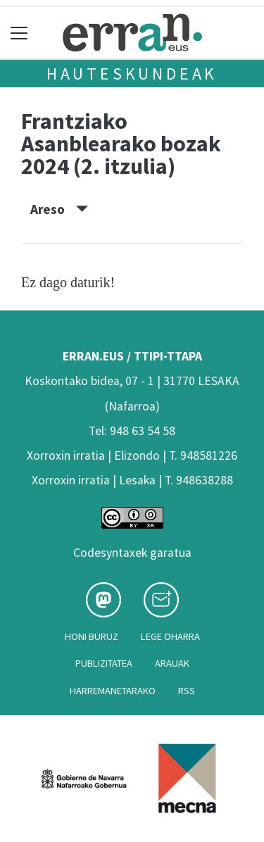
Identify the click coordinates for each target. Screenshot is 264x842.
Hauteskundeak (132, 73)
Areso (59, 209)
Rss (186, 690)
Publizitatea (103, 663)
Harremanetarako (113, 690)
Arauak (172, 663)
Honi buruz (91, 636)
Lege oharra (170, 636)
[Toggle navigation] (19, 32)
